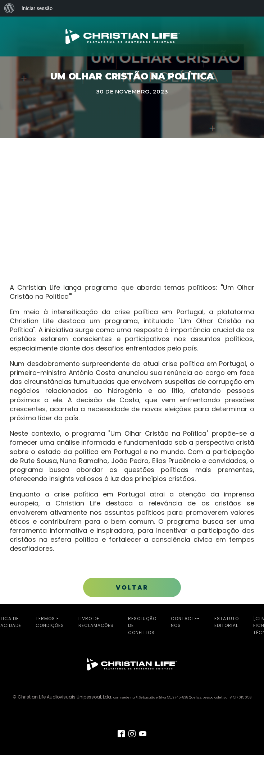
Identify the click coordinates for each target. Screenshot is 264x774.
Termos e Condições (50, 621)
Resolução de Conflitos (142, 625)
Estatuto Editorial (226, 621)
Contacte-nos (185, 621)
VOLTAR (132, 587)
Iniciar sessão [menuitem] (37, 8)
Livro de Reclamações (96, 621)
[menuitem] (9, 8)
